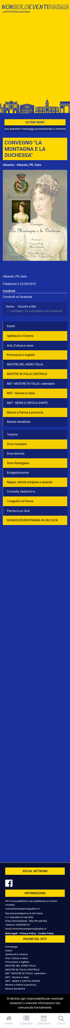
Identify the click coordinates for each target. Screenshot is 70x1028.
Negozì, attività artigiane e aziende (29, 482)
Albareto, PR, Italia (15, 276)
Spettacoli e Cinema (20, 336)
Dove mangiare (17, 444)
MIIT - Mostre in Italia (21, 393)
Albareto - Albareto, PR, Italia (22, 165)
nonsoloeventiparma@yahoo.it (22, 908)
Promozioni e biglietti (21, 355)
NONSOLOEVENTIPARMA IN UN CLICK (32, 520)
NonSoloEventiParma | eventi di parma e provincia (35, 10)
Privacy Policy (28, 933)
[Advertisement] (35, 58)
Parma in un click (18, 511)
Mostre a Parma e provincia (25, 412)
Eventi (11, 326)
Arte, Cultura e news (20, 345)
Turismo (12, 434)
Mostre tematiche (18, 422)
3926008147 (23, 924)
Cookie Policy (46, 933)
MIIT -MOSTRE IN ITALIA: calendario (31, 383)
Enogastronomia (18, 472)
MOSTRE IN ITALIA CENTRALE (27, 374)
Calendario (44, 1020)
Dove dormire (15, 453)
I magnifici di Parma (20, 501)
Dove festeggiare (18, 463)
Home (9, 1020)
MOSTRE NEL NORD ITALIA (25, 364)
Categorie (26, 1020)
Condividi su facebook (17, 297)
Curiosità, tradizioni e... (22, 491)
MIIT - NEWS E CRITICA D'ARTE (27, 403)
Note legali (11, 933)
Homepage (11, 946)
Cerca (61, 1020)
